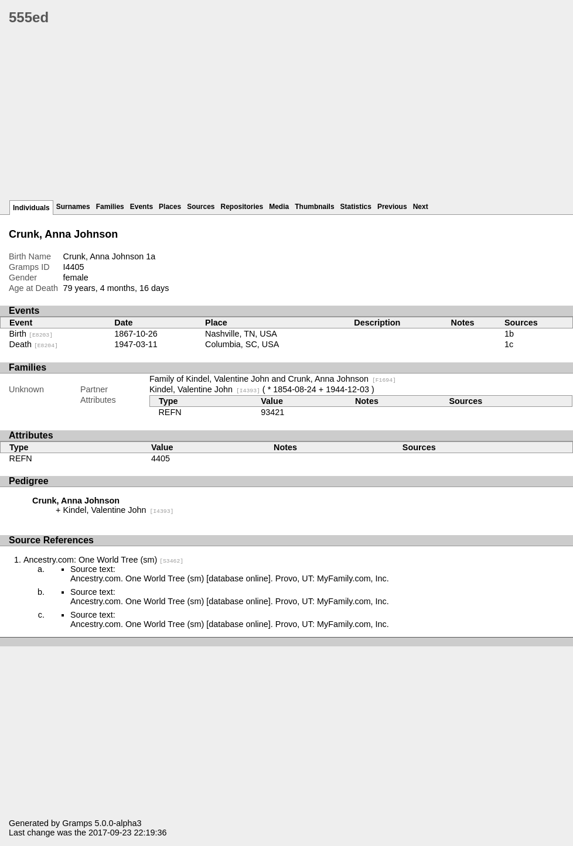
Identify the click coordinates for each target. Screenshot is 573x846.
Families (110, 207)
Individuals (31, 208)
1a (150, 256)
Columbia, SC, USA (242, 344)
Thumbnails (314, 207)
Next (420, 207)
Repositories (242, 207)
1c (508, 344)
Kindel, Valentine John (204, 389)
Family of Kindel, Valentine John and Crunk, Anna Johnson (272, 378)
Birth (31, 333)
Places (170, 207)
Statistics (355, 207)
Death (33, 344)
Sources (200, 207)
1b (509, 333)
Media (279, 207)
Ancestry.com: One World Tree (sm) (103, 559)
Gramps (77, 823)
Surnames (73, 207)
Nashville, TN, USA (241, 333)
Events (141, 207)
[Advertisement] (291, 117)
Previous (392, 207)
